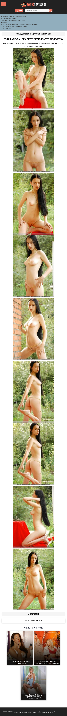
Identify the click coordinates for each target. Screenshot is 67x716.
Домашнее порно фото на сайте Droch (13, 20)
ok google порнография (8, 18)
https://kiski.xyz (6, 28)
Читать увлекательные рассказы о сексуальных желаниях (19, 24)
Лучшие (19, 11)
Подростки (34, 614)
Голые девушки (7, 711)
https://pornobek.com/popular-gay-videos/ (14, 26)
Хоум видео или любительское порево (13, 16)
